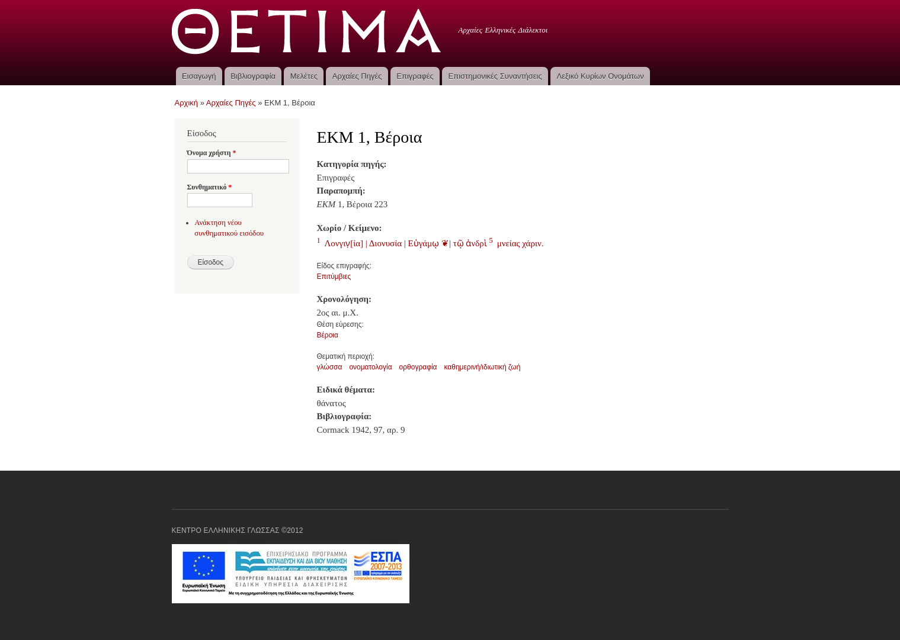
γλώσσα (329, 367)
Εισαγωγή (199, 76)
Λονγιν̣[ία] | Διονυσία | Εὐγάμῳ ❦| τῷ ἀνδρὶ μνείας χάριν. (430, 243)
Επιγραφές (414, 76)
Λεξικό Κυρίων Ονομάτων (600, 76)
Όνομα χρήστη (211, 153)
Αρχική (186, 102)
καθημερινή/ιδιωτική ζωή (482, 367)
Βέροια (327, 335)
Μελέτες (304, 76)
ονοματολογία (370, 367)
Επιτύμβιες (334, 276)
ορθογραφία (418, 367)
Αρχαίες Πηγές (357, 76)
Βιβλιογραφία (253, 76)
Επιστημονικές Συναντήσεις (495, 76)
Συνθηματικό (209, 187)
